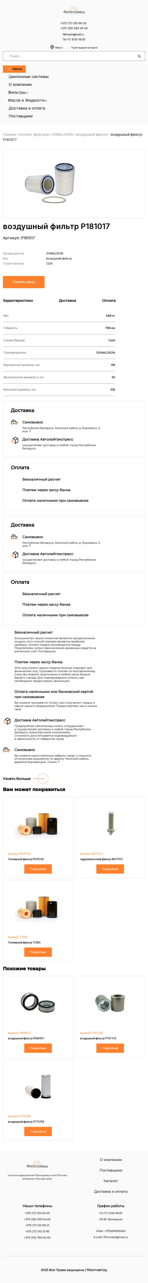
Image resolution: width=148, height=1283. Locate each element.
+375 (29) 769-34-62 (37, 1237)
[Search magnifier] (139, 56)
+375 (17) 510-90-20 (73, 23)
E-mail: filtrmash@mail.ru (110, 1237)
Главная (9, 134)
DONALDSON (62, 134)
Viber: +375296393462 (110, 1231)
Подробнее (38, 869)
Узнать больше (16, 779)
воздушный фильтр (92, 134)
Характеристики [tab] (18, 301)
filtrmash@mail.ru (73, 34)
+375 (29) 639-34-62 (74, 28)
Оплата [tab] (109, 301)
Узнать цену (24, 282)
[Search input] (73, 56)
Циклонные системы (29, 76)
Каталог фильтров (34, 134)
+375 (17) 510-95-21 (37, 1225)
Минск (76, 47)
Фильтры (17, 92)
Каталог (110, 1181)
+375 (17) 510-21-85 (37, 1231)
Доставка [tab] (67, 301)
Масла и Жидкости (27, 100)
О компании (20, 84)
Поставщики (21, 116)
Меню (14, 69)
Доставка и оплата (27, 108)
